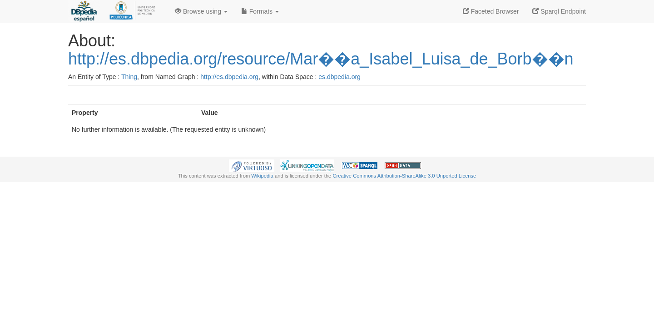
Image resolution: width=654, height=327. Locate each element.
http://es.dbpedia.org (229, 76)
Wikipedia (262, 175)
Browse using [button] (201, 11)
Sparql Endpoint (559, 11)
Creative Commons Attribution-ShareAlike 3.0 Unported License (404, 175)
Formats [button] (260, 11)
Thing (129, 76)
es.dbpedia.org (339, 76)
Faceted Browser (491, 11)
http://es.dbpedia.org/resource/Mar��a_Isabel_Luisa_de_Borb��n (321, 59)
